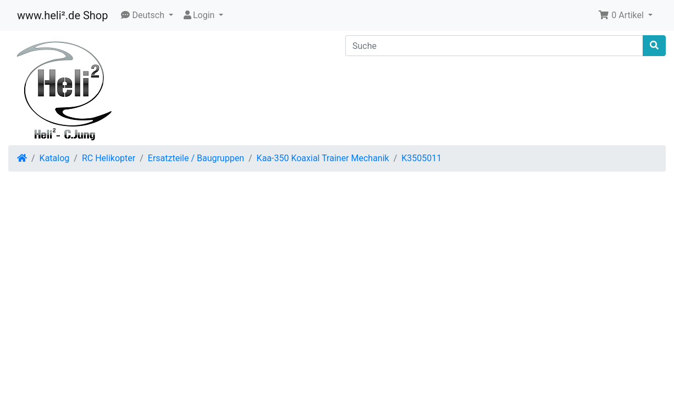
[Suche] (494, 45)
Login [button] (199, 15)
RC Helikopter (108, 158)
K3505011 (421, 158)
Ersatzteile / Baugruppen (196, 158)
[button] (147, 15)
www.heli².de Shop (62, 15)
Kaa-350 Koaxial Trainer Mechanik (323, 158)
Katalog (55, 158)
